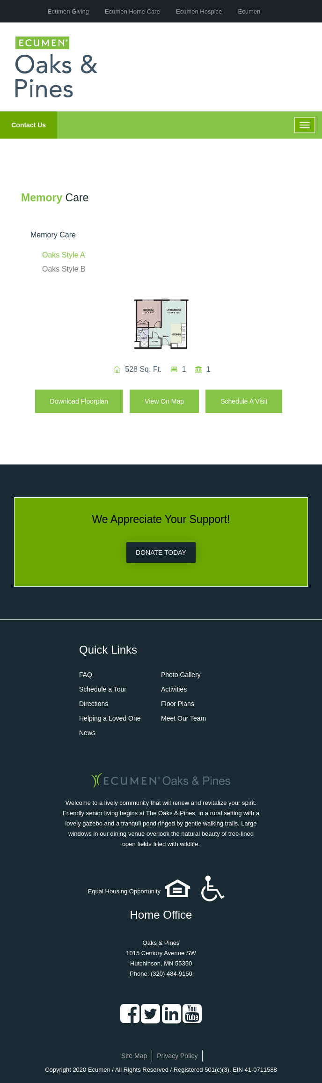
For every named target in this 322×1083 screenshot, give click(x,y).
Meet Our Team (183, 718)
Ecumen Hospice (199, 11)
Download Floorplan (79, 401)
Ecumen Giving (68, 11)
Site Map (134, 1056)
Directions (93, 703)
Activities (174, 689)
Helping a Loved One (110, 718)
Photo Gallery (181, 674)
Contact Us (28, 125)
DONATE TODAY (161, 552)
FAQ (85, 674)
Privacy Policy (177, 1056)
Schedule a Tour (102, 689)
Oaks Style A (63, 255)
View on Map (164, 401)
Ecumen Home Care (132, 11)
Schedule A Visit (243, 401)
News (87, 733)
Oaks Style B (63, 269)
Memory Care (53, 235)
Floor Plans (177, 703)
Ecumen (249, 11)
